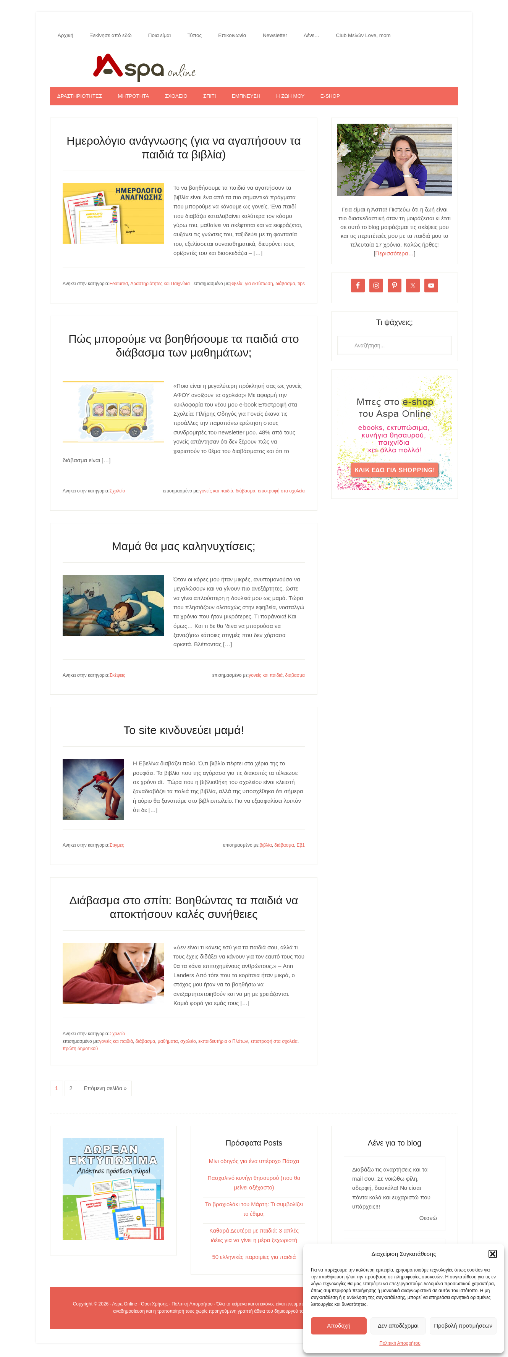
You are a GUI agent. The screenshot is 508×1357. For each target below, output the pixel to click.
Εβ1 (300, 849)
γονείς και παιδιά (216, 494)
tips (301, 287)
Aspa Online (254, 68)
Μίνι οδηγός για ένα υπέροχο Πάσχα (254, 1164)
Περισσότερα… (394, 256)
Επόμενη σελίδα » (105, 1092)
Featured (119, 287)
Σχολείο (117, 494)
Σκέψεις (117, 678)
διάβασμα (285, 287)
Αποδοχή (338, 1325)
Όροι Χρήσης (154, 1306)
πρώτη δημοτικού (80, 1052)
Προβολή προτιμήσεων (463, 1325)
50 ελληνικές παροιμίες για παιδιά (254, 1258)
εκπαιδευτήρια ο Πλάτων (223, 1045)
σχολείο (188, 1045)
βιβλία (236, 287)
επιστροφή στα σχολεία (281, 494)
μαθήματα (168, 1045)
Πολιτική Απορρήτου (399, 1343)
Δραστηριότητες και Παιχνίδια (160, 287)
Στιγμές (117, 849)
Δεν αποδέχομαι (398, 1325)
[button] (493, 1254)
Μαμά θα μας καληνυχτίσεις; (184, 549)
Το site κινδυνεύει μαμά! (183, 734)
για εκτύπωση (259, 287)
